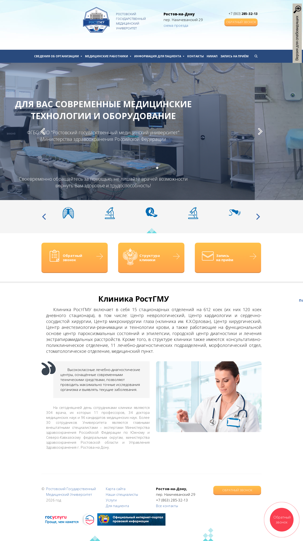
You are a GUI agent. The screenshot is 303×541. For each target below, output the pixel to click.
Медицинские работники (108, 56)
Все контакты (167, 505)
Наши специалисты (122, 494)
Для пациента (117, 505)
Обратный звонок (241, 22)
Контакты (195, 56)
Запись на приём (234, 56)
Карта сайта (115, 488)
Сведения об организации (58, 56)
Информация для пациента (159, 56)
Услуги (111, 500)
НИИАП (212, 56)
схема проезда (176, 25)
